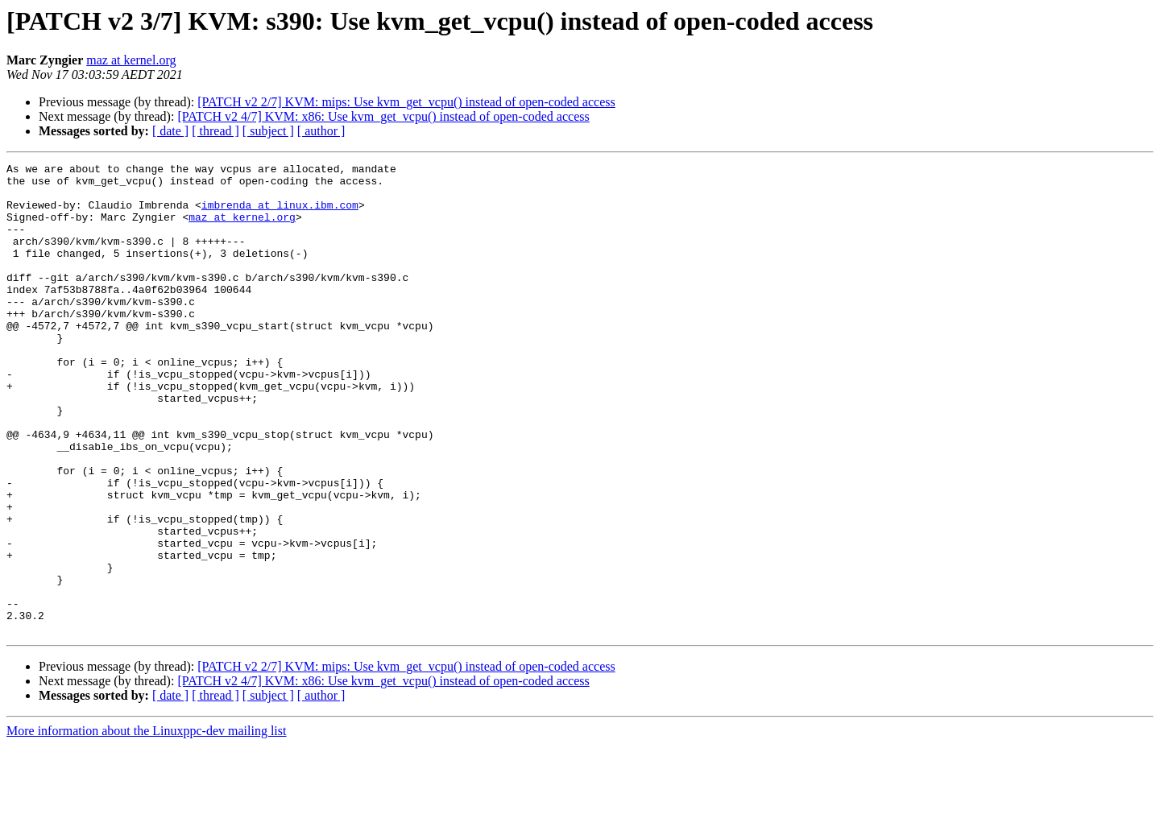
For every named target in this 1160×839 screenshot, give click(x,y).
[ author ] (321, 131)
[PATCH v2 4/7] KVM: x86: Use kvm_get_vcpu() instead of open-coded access (383, 116)
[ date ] (170, 131)
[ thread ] (215, 131)
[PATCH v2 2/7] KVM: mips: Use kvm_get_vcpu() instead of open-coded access (406, 102)
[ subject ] (268, 131)
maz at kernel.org (131, 60)
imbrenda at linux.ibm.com (279, 214)
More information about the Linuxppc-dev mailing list (146, 825)
